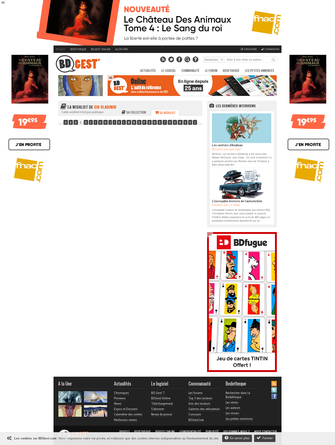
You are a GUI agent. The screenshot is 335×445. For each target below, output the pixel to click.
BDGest (61, 49)
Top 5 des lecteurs (200, 398)
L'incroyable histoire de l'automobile (237, 201)
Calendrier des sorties (128, 414)
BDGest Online (101, 49)
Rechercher (273, 60)
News (117, 404)
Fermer (265, 438)
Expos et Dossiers (125, 409)
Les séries (232, 402)
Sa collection (134, 112)
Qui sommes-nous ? (236, 431)
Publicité (212, 431)
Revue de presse (161, 414)
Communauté (190, 70)
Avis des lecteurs (199, 404)
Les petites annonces (259, 70)
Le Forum (211, 70)
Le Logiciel (168, 70)
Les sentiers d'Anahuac (227, 145)
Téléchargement (162, 404)
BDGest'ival (196, 420)
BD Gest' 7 (158, 393)
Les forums (195, 393)
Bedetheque (78, 49)
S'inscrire (249, 49)
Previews (120, 398)
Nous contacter (265, 431)
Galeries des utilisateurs (204, 409)
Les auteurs (233, 408)
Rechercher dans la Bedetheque (238, 395)
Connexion (270, 49)
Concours (194, 414)
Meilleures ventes (125, 420)
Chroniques (121, 393)
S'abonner (157, 409)
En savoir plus (237, 438)
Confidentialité (190, 431)
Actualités (148, 70)
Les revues (232, 413)
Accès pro (121, 49)
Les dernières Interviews (236, 105)
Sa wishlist (165, 112)
